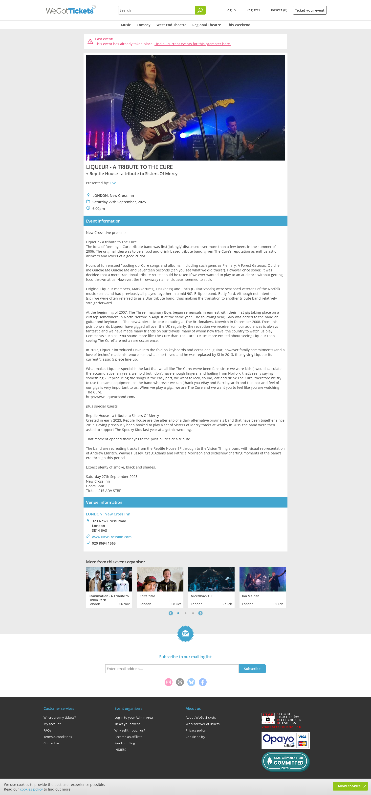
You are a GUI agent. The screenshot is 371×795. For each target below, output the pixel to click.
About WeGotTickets (201, 717)
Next (200, 613)
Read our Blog (124, 743)
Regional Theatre (206, 24)
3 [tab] (193, 613)
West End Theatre (171, 24)
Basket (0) (279, 10)
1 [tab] (178, 613)
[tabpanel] (109, 587)
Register (253, 10)
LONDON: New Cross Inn (108, 513)
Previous (170, 613)
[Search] (200, 10)
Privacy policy (196, 730)
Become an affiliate (128, 736)
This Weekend (238, 24)
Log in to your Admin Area (133, 717)
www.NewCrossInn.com (111, 536)
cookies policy (31, 789)
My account (52, 724)
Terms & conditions (58, 736)
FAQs (47, 730)
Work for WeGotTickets (202, 724)
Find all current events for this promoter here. (192, 43)
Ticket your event (310, 10)
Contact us (51, 743)
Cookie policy (195, 736)
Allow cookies (349, 786)
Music (126, 24)
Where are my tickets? (60, 717)
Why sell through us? (129, 730)
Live (113, 183)
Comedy (144, 24)
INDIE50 (120, 749)
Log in (230, 10)
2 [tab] (185, 613)
